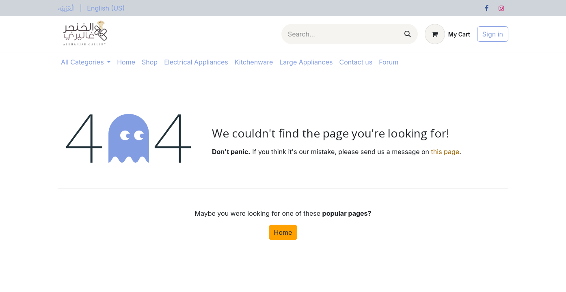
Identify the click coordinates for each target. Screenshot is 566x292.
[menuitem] (66, 8)
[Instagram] (501, 8)
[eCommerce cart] (447, 34)
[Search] (407, 34)
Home (283, 232)
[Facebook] (486, 8)
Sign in (492, 34)
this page (445, 152)
